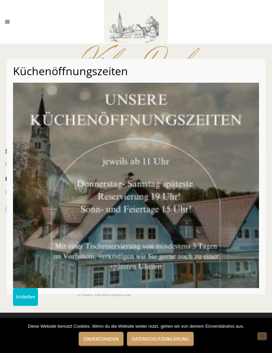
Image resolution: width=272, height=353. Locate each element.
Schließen (25, 297)
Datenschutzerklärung (160, 339)
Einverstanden (101, 339)
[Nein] (262, 336)
